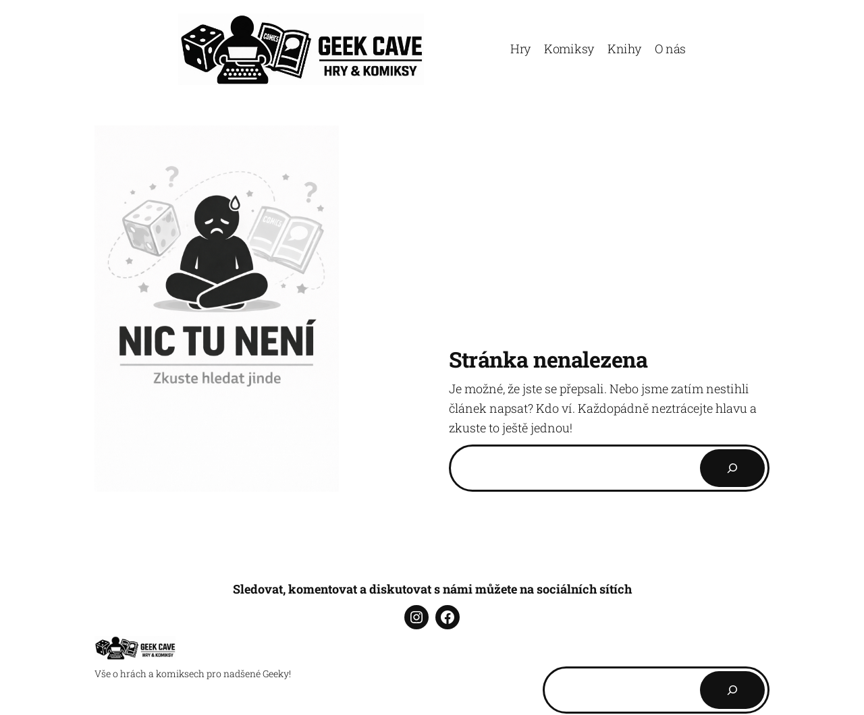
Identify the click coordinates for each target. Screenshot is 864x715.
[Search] (732, 468)
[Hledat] (732, 690)
